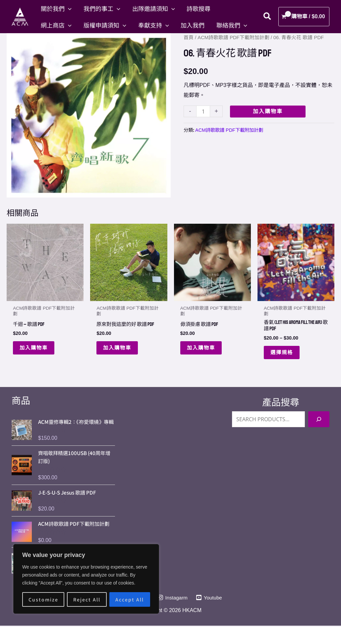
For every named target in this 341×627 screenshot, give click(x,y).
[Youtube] (210, 599)
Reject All (86, 599)
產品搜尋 (280, 400)
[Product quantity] (203, 111)
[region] (86, 579)
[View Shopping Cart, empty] (303, 16)
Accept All (129, 599)
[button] (68, 8)
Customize (43, 599)
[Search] (318, 417)
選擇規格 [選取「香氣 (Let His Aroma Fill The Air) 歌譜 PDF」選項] (282, 353)
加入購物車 (268, 111)
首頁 (189, 37)
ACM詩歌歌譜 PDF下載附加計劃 (233, 37)
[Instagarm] (173, 599)
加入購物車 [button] (34, 348)
